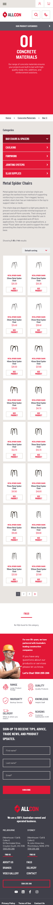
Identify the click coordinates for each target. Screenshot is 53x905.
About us (8, 862)
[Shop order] (36, 250)
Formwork (27, 156)
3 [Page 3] (29, 594)
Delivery (31, 868)
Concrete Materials (27, 118)
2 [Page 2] (23, 594)
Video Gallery (11, 873)
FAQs (29, 862)
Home (8, 118)
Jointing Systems (27, 164)
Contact (32, 873)
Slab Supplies (27, 173)
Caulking (27, 147)
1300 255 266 (42, 672)
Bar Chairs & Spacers (27, 138)
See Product (14, 289)
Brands (7, 868)
